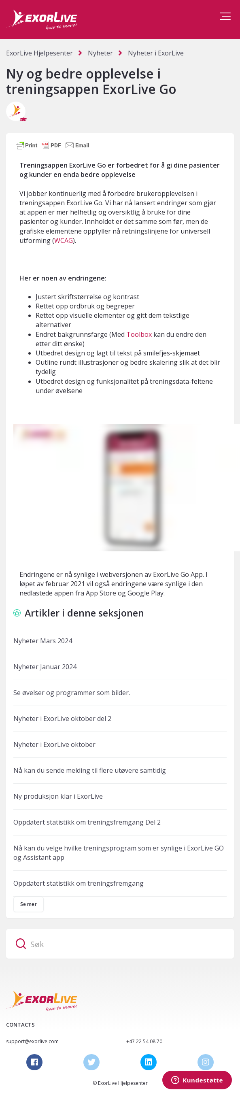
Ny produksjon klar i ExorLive (58, 796)
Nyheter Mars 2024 (42, 640)
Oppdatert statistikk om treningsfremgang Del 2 (87, 822)
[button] (225, 16)
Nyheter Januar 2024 (44, 666)
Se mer (28, 904)
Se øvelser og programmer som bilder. (71, 692)
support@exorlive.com (32, 1041)
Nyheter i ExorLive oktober (54, 744)
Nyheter (100, 53)
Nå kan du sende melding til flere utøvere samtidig (89, 770)
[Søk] (120, 944)
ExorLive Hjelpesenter (39, 53)
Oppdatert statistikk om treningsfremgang (78, 883)
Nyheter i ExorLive (156, 53)
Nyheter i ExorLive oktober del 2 (62, 718)
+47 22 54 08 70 (144, 1041)
